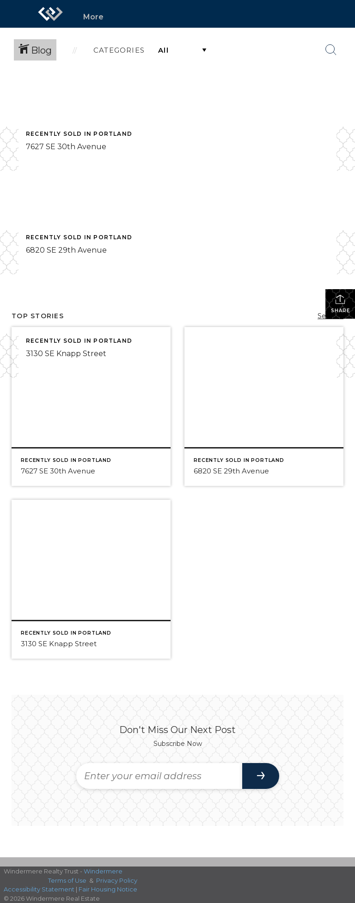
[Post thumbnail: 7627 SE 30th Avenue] (91, 406)
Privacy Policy (116, 880)
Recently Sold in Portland (79, 133)
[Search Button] (330, 49)
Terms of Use (67, 880)
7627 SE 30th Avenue (66, 146)
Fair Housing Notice (108, 889)
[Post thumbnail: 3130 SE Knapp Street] (91, 579)
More (93, 16)
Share (340, 304)
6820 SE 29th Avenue (66, 250)
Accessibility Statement (39, 889)
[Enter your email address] (159, 776)
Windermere (103, 871)
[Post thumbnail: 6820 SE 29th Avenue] (263, 406)
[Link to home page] (50, 14)
